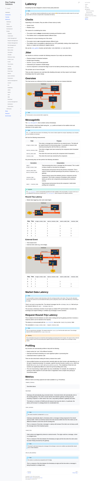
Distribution (10, 104)
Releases (7, 113)
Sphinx (31, 477)
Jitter (86, 6)
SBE (9, 97)
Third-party (8, 108)
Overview (87, 7)
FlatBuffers (10, 87)
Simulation (10, 52)
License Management (12, 101)
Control (9, 82)
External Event (89, 12)
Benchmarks (8, 115)
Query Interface (11, 75)
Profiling (86, 17)
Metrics (9, 73)
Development (9, 28)
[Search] (13, 8)
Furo (41, 477)
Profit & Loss (10, 59)
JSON (9, 90)
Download (10, 99)
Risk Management (12, 45)
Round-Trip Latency (90, 10)
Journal (9, 66)
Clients (8, 24)
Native (9, 92)
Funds (9, 61)
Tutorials (7, 17)
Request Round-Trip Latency (90, 15)
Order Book (10, 35)
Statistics (10, 33)
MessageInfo (87, 9)
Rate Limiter (10, 50)
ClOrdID (9, 54)
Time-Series (10, 64)
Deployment (9, 26)
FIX (8, 85)
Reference (7, 19)
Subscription (10, 106)
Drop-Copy (10, 71)
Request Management (13, 40)
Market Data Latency (89, 14)
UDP (9, 94)
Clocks (86, 4)
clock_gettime (35, 48)
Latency (10, 68)
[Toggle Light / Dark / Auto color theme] (79, 2)
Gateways (8, 21)
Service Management (12, 80)
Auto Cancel (10, 47)
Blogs (6, 111)
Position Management (13, 42)
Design (8, 31)
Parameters (10, 78)
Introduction (8, 14)
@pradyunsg (37, 477)
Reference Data (11, 57)
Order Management (12, 38)
